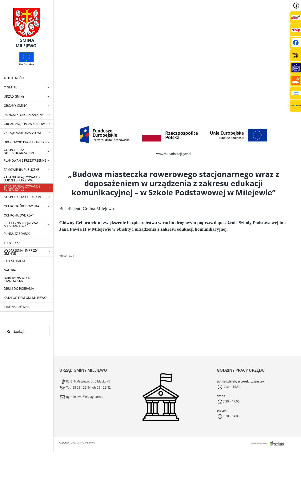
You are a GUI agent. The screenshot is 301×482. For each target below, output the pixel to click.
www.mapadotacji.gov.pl (173, 154)
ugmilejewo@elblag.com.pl (81, 397)
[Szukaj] (8, 331)
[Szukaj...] (27, 331)
